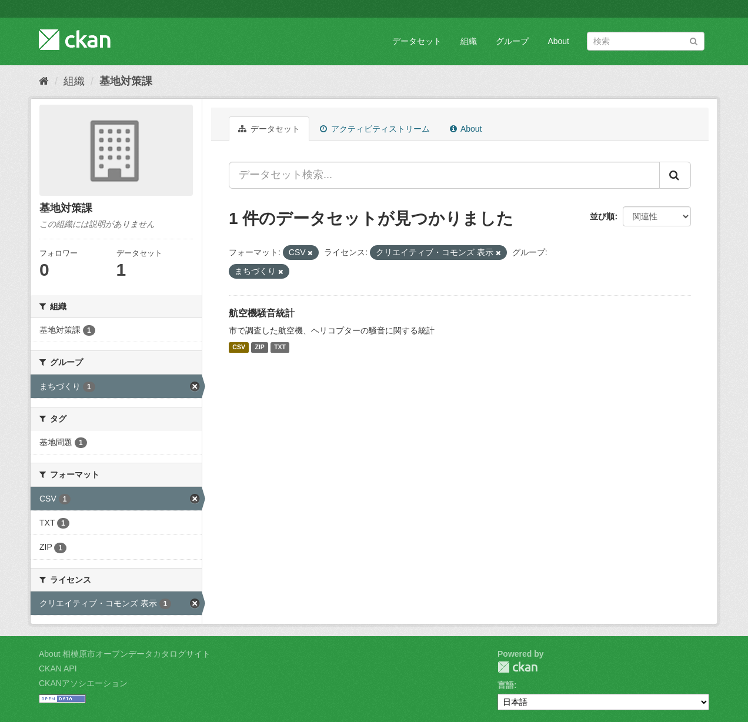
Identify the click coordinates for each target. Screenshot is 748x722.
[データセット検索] (645, 41)
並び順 (602, 216)
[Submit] (694, 40)
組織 (468, 41)
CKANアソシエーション (83, 683)
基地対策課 (125, 81)
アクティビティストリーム (375, 128)
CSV (238, 347)
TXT (280, 347)
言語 (505, 685)
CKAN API (58, 668)
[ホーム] (44, 81)
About (558, 41)
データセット (417, 41)
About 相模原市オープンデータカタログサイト (125, 654)
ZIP (259, 347)
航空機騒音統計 (262, 313)
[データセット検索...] (444, 175)
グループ (512, 41)
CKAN (517, 667)
